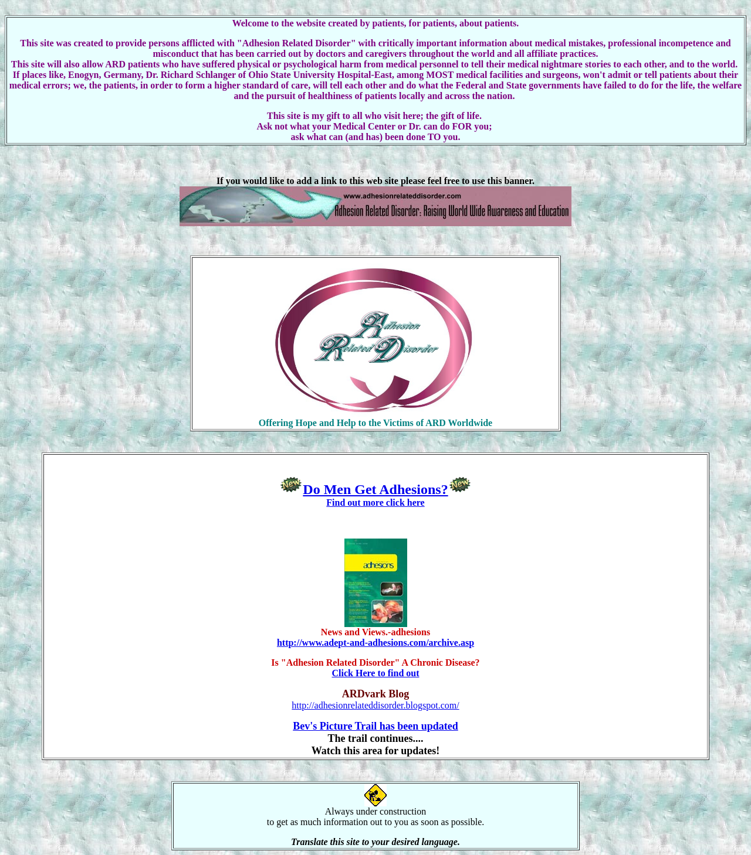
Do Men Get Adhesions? (375, 489)
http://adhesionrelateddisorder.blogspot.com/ (375, 705)
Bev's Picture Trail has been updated (375, 726)
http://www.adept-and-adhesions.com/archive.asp (375, 643)
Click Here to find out (375, 673)
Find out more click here (375, 502)
